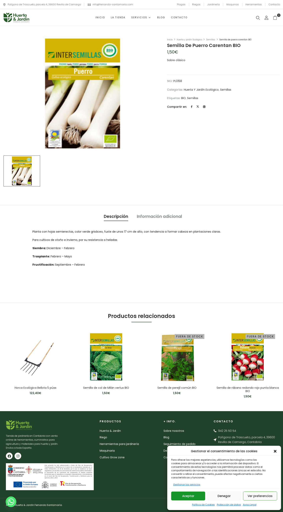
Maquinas (232, 4)
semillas (192, 98)
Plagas (181, 4)
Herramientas (253, 4)
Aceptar (188, 496)
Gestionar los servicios (186, 484)
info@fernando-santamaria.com (113, 4)
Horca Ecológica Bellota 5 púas (35, 388)
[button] (275, 451)
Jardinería (213, 4)
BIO (183, 98)
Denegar (224, 496)
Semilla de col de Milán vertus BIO (106, 388)
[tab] (116, 217)
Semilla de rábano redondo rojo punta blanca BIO (248, 389)
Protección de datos (229, 504)
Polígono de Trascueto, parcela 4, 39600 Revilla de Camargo (42, 4)
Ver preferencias (260, 496)
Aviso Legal (249, 504)
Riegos (196, 4)
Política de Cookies (203, 504)
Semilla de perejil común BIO (177, 388)
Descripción (116, 216)
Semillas (210, 39)
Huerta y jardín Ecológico (189, 39)
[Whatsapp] (11, 501)
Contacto (274, 4)
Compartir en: (177, 107)
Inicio (170, 39)
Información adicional (159, 216)
